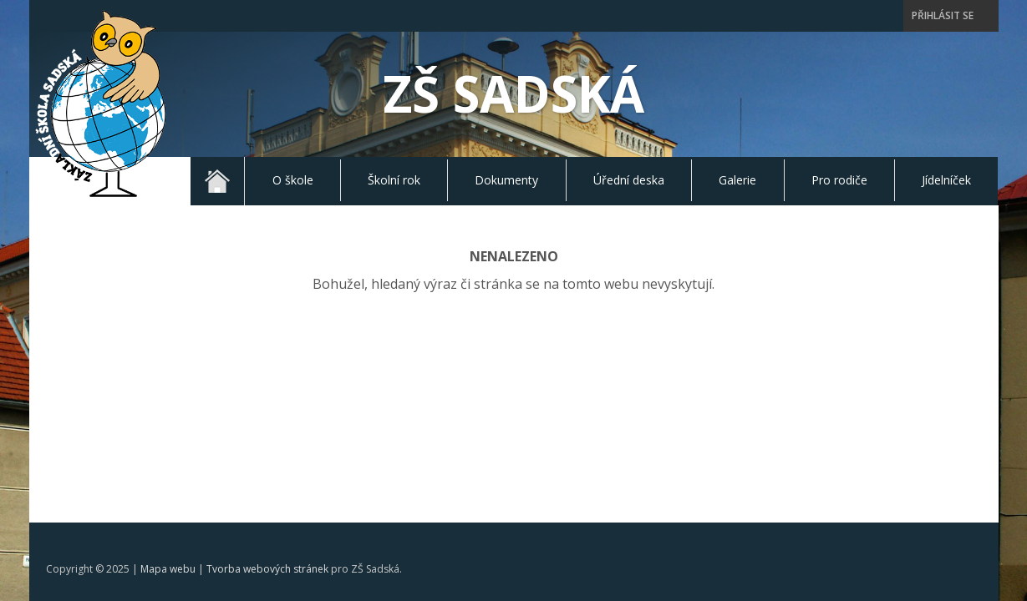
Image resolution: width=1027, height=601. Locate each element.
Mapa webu (168, 390)
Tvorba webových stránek (267, 390)
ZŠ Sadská (514, 93)
